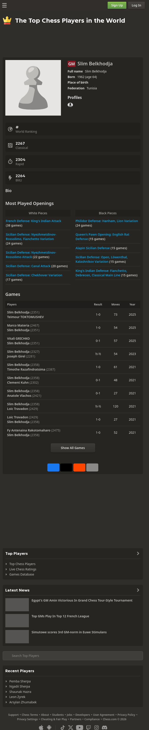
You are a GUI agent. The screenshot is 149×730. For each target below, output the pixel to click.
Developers (82, 715)
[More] (92, 467)
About (45, 715)
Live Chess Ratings (22, 569)
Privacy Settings (27, 719)
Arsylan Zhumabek (23, 702)
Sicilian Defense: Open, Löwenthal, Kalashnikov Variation (102, 259)
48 (115, 380)
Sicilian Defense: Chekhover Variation (34, 275)
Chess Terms (30, 715)
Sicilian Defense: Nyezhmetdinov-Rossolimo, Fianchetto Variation (31, 236)
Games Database (21, 574)
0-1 (98, 341)
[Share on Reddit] (79, 467)
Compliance (92, 719)
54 (115, 327)
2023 (132, 354)
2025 (132, 314)
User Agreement (104, 715)
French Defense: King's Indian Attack (33, 221)
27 (115, 393)
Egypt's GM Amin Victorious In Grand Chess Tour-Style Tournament (82, 600)
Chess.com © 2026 (114, 719)
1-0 (98, 314)
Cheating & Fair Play (54, 719)
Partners (75, 719)
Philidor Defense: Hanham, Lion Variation (107, 221)
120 (115, 406)
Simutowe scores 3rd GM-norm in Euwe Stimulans (69, 632)
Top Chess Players (22, 564)
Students (58, 715)
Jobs (69, 715)
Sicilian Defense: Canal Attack (28, 266)
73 (115, 314)
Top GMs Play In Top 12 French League (60, 616)
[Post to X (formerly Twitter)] (66, 467)
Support (13, 715)
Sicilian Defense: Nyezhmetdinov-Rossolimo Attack (31, 254)
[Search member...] (73, 655)
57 (115, 341)
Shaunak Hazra (20, 692)
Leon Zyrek (17, 697)
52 (115, 432)
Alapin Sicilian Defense (93, 248)
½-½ (98, 354)
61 (115, 367)
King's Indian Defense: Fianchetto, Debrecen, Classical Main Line (101, 273)
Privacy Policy (126, 715)
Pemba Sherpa (20, 681)
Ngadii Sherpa (19, 686)
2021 (132, 367)
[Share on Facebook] (53, 467)
